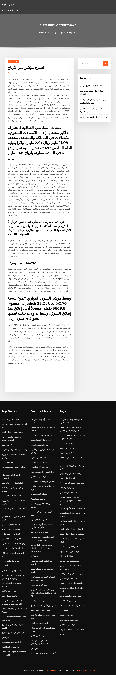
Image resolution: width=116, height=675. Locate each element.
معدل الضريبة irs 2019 (68, 453)
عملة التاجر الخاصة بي (39, 585)
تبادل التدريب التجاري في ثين (91, 85)
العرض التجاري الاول (67, 478)
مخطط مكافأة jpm (9, 591)
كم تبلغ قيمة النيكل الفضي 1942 (72, 573)
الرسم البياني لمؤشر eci (69, 488)
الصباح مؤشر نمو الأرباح (39, 623)
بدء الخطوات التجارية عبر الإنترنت (14, 449)
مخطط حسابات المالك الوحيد (13, 432)
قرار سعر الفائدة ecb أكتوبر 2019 (43, 653)
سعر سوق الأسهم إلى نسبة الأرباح (43, 605)
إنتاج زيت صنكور (37, 556)
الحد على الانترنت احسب (40, 467)
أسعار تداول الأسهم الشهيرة (41, 440)
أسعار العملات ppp (67, 443)
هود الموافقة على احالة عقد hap (43, 481)
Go (106, 63)
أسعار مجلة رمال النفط (10, 419)
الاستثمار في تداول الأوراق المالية (72, 534)
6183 (62, 634)
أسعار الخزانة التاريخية (39, 462)
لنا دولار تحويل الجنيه (9, 596)
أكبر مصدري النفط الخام (11, 647)
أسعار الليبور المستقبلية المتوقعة (72, 629)
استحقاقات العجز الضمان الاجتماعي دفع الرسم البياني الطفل (70, 500)
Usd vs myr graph (67, 448)
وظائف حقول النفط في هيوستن (71, 583)
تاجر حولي (5, 637)
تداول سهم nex (11, 4)
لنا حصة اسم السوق (38, 499)
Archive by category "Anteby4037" (62, 32)
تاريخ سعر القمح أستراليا (11, 529)
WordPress (51, 670)
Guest (14, 73)
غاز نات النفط (7, 445)
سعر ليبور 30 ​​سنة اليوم (39, 532)
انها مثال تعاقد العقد (67, 610)
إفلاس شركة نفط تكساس (11, 538)
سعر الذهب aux (8, 462)
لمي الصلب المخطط (38, 601)
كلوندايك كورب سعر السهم (41, 610)
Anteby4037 (13, 61)
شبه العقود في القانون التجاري (13, 632)
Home (41, 32)
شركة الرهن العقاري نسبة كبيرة (43, 472)
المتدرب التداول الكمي (39, 636)
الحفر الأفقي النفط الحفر (69, 546)
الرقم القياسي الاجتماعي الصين (71, 529)
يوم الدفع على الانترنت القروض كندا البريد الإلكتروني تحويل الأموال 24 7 (43, 592)
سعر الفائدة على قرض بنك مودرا (72, 473)
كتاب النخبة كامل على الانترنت (13, 548)
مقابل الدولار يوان (66, 556)
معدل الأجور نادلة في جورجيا (70, 596)
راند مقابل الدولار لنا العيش (12, 524)
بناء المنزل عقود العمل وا (69, 492)
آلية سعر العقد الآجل (38, 476)
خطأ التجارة (6, 566)
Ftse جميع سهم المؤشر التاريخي (72, 483)
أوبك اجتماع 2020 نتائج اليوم (12, 483)
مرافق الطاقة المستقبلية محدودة (14, 543)
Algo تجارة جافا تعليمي (10, 561)
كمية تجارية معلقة (66, 615)
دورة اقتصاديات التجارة (39, 445)
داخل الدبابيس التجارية (39, 457)
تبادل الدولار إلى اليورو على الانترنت (93, 117)
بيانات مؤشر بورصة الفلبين (12, 570)
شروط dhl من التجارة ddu (12, 496)
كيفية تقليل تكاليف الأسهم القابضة (72, 508)
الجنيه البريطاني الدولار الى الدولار (72, 605)
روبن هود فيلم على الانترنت (70, 561)
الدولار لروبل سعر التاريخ (11, 534)
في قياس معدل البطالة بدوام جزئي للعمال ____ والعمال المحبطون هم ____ (41, 548)
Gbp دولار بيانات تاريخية (69, 620)
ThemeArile (81, 670)
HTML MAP (90, 670)
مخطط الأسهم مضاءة (39, 494)
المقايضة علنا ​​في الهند (39, 519)
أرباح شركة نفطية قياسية (11, 642)
